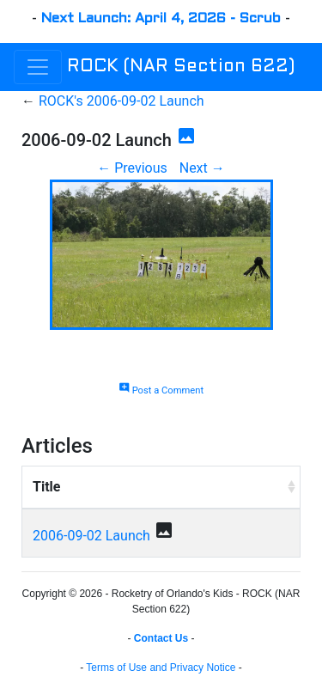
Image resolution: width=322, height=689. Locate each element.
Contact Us (161, 638)
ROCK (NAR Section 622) (181, 67)
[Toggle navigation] (38, 67)
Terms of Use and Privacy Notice (160, 668)
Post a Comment (161, 390)
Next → (202, 168)
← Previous (132, 168)
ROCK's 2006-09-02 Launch (121, 101)
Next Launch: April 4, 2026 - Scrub (161, 18)
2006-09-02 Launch (91, 535)
